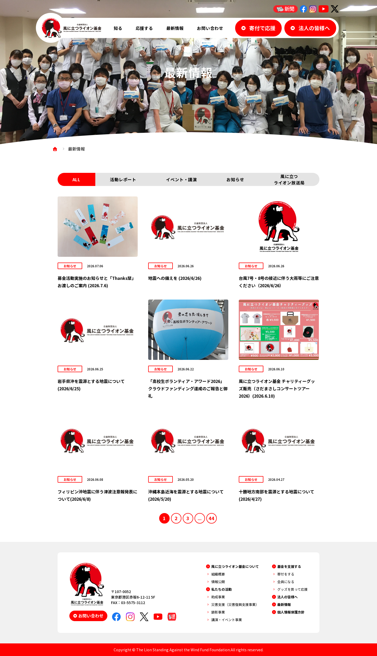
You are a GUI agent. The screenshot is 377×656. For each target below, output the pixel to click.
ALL (76, 179)
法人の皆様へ (287, 596)
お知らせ (235, 179)
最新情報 (175, 28)
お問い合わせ (210, 28)
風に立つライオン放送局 (289, 179)
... (200, 518)
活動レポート (123, 179)
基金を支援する (289, 566)
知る (118, 28)
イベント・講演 (181, 179)
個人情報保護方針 (290, 612)
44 (211, 518)
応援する (144, 28)
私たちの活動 (221, 589)
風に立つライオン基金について (235, 566)
